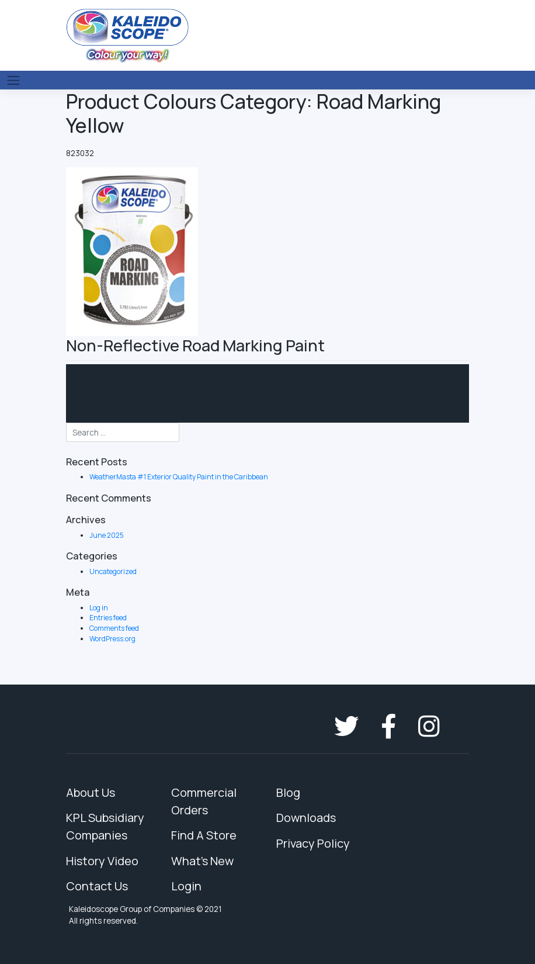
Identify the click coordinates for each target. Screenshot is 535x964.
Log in (98, 608)
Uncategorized (113, 571)
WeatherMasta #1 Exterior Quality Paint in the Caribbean (178, 477)
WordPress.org (112, 639)
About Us (90, 792)
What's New (202, 861)
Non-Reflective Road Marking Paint (195, 345)
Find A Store (204, 835)
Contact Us (97, 886)
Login (186, 886)
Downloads (306, 817)
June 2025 (106, 535)
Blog (288, 792)
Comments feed (114, 628)
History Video (102, 861)
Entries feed (108, 618)
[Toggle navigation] (13, 80)
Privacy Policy (313, 843)
